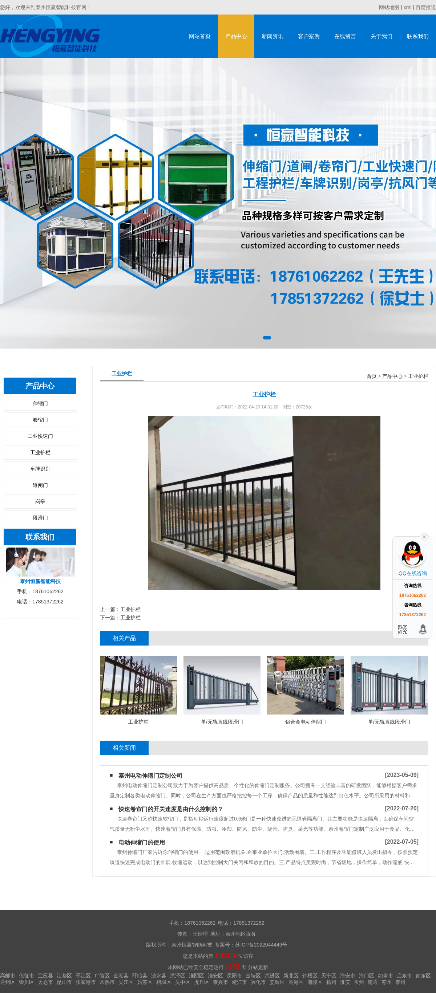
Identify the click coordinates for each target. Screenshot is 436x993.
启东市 (404, 975)
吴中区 (182, 982)
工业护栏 (40, 452)
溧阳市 (234, 975)
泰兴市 (220, 982)
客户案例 (309, 36)
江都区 (64, 975)
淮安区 (215, 975)
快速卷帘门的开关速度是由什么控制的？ (170, 809)
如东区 (423, 975)
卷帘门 (40, 420)
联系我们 (418, 36)
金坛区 (253, 975)
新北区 (291, 975)
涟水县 (158, 975)
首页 (372, 376)
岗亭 (40, 501)
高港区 (296, 982)
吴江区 (126, 982)
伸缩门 (40, 403)
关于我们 (381, 36)
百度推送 (426, 7)
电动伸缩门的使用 (141, 842)
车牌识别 (40, 469)
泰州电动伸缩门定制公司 (150, 776)
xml (408, 7)
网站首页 (200, 36)
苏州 (387, 982)
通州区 (7, 982)
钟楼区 (310, 975)
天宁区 (328, 975)
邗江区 (83, 975)
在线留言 (345, 36)
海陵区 (315, 982)
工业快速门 (40, 436)
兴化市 (258, 982)
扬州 (331, 982)
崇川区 (26, 982)
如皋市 (385, 975)
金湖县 (121, 975)
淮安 (345, 982)
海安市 (347, 975)
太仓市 (45, 982)
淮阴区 (196, 975)
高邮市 (7, 975)
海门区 (366, 975)
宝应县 (45, 975)
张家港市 (86, 982)
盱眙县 (140, 975)
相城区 (163, 982)
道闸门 (40, 485)
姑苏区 (145, 982)
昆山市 (64, 982)
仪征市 (26, 975)
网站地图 (389, 7)
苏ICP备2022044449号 (261, 945)
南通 (373, 982)
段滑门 (40, 518)
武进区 (272, 975)
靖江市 (239, 982)
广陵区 (102, 975)
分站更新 (258, 967)
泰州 (400, 982)
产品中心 (236, 36)
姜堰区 (277, 982)
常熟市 (107, 982)
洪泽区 (177, 975)
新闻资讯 (272, 36)
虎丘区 (201, 982)
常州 (359, 982)
